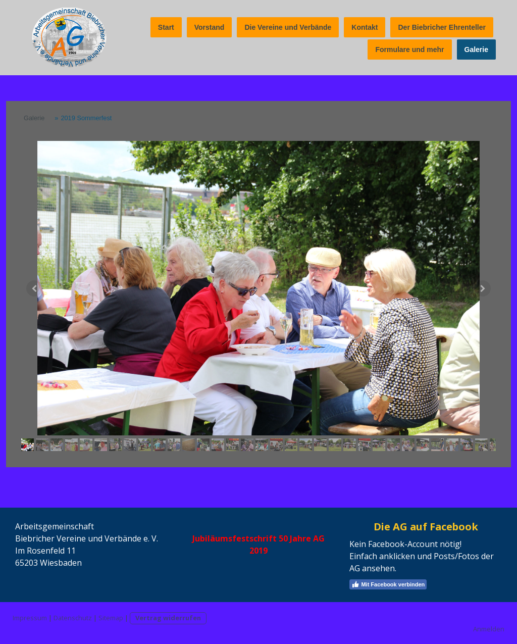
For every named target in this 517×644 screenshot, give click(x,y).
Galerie (476, 49)
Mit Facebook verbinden (388, 584)
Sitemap (110, 617)
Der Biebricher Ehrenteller (442, 27)
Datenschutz (73, 617)
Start (166, 27)
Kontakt (364, 27)
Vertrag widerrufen (168, 617)
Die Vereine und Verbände (287, 27)
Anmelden (488, 628)
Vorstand (209, 27)
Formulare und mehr (409, 49)
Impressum (30, 617)
